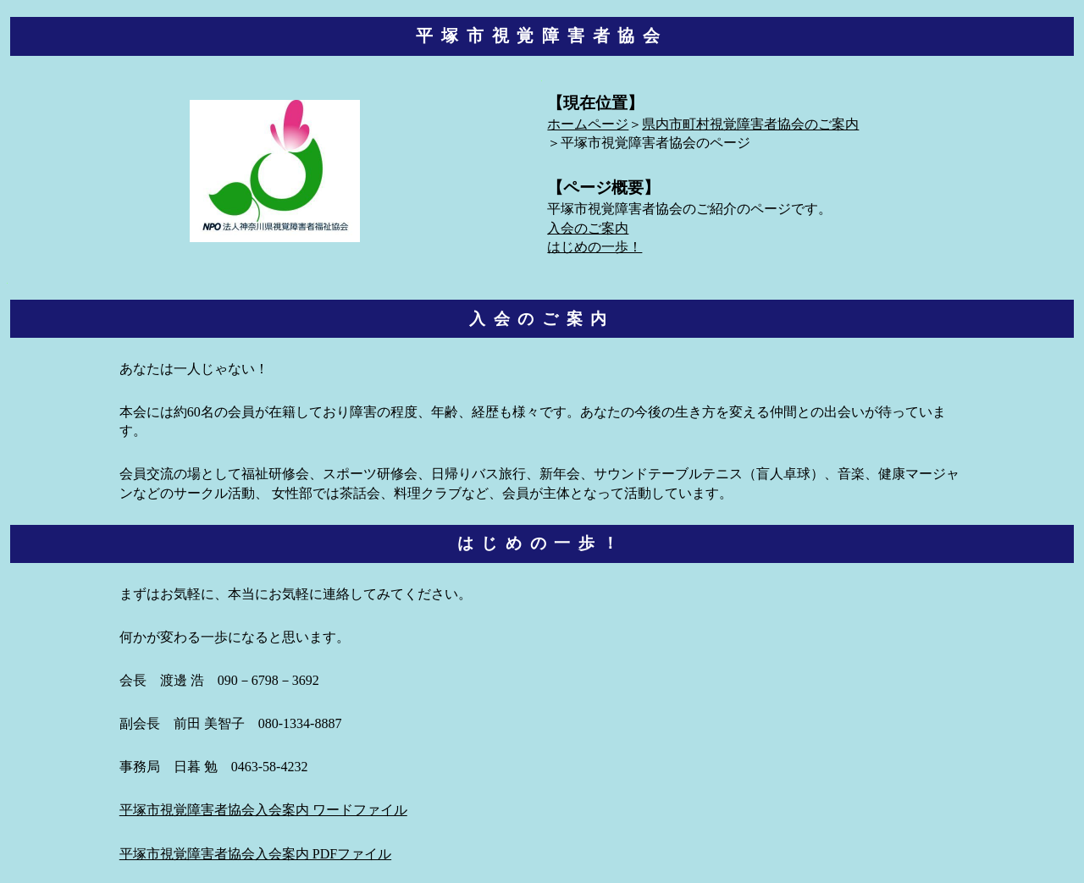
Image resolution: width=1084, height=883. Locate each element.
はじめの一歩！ (594, 247)
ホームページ (587, 125)
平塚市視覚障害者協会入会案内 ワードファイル (263, 810)
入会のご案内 (587, 229)
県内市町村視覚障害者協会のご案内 (750, 125)
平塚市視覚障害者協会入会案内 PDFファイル (255, 854)
